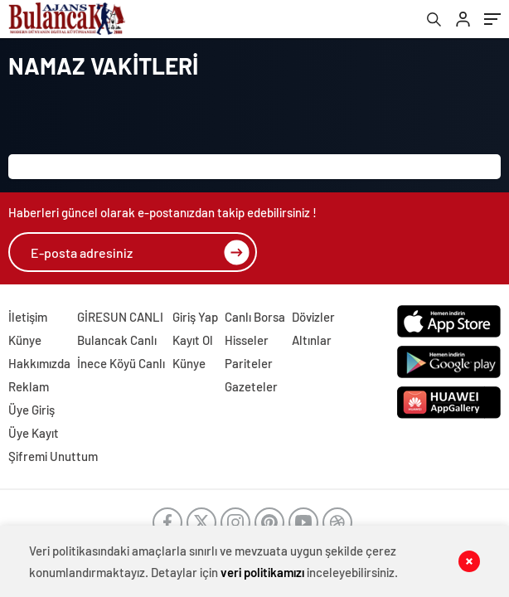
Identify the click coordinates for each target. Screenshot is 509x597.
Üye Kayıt (33, 432)
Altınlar (312, 339)
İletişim (27, 316)
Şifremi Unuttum (53, 456)
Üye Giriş (31, 409)
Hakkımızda (39, 363)
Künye (24, 339)
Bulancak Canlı (117, 339)
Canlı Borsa (255, 316)
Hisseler (247, 339)
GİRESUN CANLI (120, 316)
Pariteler (249, 363)
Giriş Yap (195, 316)
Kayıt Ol (192, 339)
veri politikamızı (262, 572)
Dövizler (313, 316)
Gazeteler (251, 386)
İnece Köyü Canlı (121, 363)
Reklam (28, 386)
